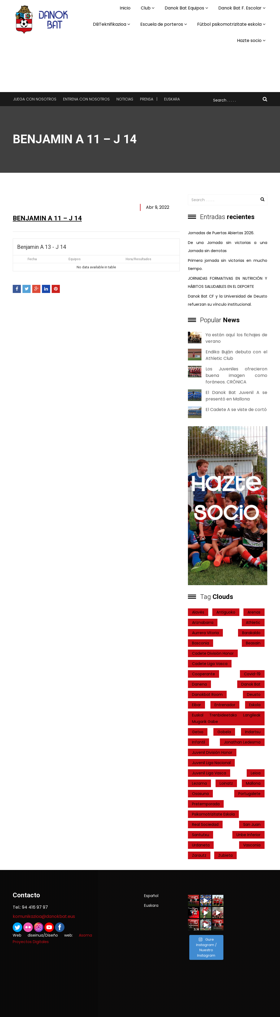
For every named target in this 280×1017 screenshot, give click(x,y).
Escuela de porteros (161, 24)
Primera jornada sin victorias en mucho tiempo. (227, 264)
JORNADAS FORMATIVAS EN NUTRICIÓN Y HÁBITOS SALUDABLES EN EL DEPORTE (227, 282)
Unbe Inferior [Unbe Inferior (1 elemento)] (248, 834)
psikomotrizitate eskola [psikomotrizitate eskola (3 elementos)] (213, 814)
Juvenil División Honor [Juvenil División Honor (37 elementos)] (212, 752)
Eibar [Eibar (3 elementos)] (196, 705)
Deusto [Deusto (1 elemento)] (254, 694)
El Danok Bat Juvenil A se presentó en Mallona (236, 395)
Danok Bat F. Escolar (240, 8)
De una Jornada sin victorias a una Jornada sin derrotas (227, 246)
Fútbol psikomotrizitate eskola (229, 24)
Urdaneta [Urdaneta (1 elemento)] (201, 845)
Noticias (124, 99)
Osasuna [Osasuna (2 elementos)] (200, 793)
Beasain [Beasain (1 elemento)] (253, 643)
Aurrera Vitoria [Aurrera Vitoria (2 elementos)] (205, 632)
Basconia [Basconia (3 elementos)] (200, 643)
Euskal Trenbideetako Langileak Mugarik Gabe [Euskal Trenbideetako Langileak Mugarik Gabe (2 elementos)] (226, 718)
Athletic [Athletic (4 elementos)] (253, 622)
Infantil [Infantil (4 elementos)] (198, 742)
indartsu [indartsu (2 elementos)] (253, 732)
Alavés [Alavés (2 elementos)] (198, 612)
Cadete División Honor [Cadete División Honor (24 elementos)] (213, 653)
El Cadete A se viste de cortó (236, 409)
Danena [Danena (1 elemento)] (199, 684)
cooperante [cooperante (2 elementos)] (203, 674)
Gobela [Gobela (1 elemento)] (224, 732)
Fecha (32, 259)
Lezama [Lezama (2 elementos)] (199, 783)
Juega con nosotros (34, 99)
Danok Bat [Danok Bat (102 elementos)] (251, 684)
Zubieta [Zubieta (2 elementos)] (225, 855)
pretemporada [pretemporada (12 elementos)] (206, 804)
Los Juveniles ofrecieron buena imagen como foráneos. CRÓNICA (236, 375)
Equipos (75, 259)
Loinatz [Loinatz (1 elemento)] (226, 783)
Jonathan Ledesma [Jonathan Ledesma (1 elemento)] (242, 742)
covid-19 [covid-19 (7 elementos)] (252, 674)
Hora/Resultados (138, 259)
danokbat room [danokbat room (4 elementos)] (207, 694)
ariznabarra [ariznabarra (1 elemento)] (202, 622)
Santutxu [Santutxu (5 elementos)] (200, 834)
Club (146, 8)
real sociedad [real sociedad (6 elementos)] (205, 824)
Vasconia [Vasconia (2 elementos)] (252, 845)
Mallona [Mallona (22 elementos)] (253, 783)
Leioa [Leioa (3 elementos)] (256, 773)
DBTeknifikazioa (109, 24)
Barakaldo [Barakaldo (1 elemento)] (251, 632)
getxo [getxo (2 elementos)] (197, 732)
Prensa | (148, 99)
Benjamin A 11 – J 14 (47, 218)
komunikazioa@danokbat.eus (44, 916)
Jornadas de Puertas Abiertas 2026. (221, 233)
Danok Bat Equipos (184, 8)
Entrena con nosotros (86, 99)
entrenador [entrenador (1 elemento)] (224, 705)
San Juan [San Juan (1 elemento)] (252, 824)
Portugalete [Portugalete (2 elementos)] (249, 793)
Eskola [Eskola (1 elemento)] (255, 705)
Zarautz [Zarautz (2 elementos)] (199, 855)
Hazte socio (249, 40)
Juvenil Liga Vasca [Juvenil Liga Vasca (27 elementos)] (209, 773)
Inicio (125, 8)
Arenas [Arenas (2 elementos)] (254, 612)
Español (151, 895)
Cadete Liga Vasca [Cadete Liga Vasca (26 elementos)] (209, 663)
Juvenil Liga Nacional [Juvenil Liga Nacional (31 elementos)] (211, 762)
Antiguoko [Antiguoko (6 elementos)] (225, 612)
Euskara (172, 99)
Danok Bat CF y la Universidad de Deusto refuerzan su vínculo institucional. (227, 300)
